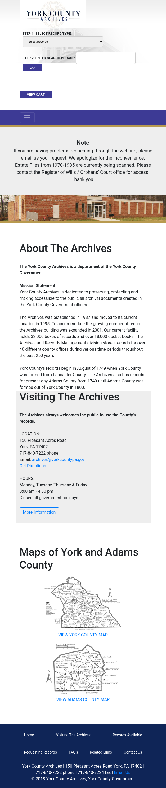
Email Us (122, 772)
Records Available (127, 735)
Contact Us (133, 752)
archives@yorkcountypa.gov (58, 459)
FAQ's (73, 752)
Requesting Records (40, 752)
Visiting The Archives (73, 735)
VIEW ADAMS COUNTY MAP (83, 699)
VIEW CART (36, 94)
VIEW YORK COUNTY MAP (83, 634)
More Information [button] (39, 512)
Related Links (101, 752)
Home (29, 735)
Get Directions (33, 465)
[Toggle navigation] (27, 117)
